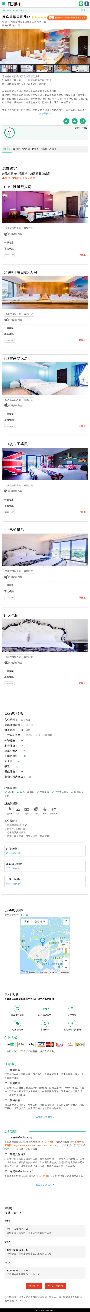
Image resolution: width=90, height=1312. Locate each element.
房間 (16, 149)
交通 (35, 149)
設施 (26, 149)
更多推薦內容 (55, 1286)
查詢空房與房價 (13, 228)
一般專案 (9, 242)
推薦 (53, 149)
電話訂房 (28, 228)
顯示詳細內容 (13, 853)
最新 (7, 149)
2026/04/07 (9, 255)
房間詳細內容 (13, 234)
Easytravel (49, 1310)
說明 (44, 149)
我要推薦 (34, 1286)
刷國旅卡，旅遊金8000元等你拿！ (67, 18)
